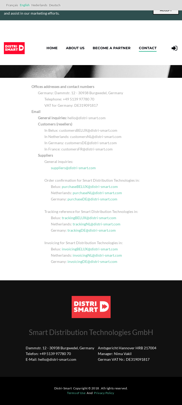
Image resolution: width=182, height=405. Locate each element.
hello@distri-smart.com (57, 359)
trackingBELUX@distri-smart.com (89, 218)
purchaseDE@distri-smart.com (92, 199)
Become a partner (112, 48)
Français (12, 5)
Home (52, 48)
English (25, 5)
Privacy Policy (104, 393)
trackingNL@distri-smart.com (96, 224)
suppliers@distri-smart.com (73, 168)
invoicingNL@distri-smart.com (97, 255)
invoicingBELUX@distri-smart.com (90, 249)
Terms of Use (76, 393)
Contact (148, 48)
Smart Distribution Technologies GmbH (91, 332)
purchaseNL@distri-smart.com (97, 193)
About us (75, 48)
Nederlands (39, 5)
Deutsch (54, 5)
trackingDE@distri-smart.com (92, 230)
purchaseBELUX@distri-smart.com (90, 186)
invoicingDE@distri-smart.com (92, 261)
